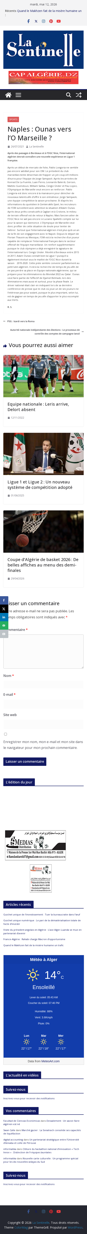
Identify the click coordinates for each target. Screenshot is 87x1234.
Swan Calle (9, 1130)
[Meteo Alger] (44, 1036)
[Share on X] (4, 609)
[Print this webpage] (4, 634)
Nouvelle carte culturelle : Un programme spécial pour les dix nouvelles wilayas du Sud (40, 1160)
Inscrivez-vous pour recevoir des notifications (28, 1098)
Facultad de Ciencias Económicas (21, 1120)
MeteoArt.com (51, 1061)
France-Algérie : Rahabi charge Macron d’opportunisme (34, 939)
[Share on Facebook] (4, 600)
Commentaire (15, 629)
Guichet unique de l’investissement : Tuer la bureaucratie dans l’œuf (41, 914)
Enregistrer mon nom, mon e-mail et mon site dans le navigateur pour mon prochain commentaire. (43, 744)
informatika (9, 1149)
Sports (13, 119)
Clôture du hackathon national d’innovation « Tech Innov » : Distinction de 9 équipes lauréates (41, 1150)
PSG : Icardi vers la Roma (18, 321)
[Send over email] (4, 625)
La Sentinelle (36, 146)
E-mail (9, 694)
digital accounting (13, 1139)
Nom (8, 675)
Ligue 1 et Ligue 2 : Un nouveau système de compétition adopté (40, 484)
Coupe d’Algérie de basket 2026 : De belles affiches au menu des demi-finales (43, 565)
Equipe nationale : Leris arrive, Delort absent (38, 406)
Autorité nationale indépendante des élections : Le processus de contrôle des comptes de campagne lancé (47, 331)
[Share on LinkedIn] (4, 617)
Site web (10, 714)
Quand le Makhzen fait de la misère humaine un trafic (33, 945)
